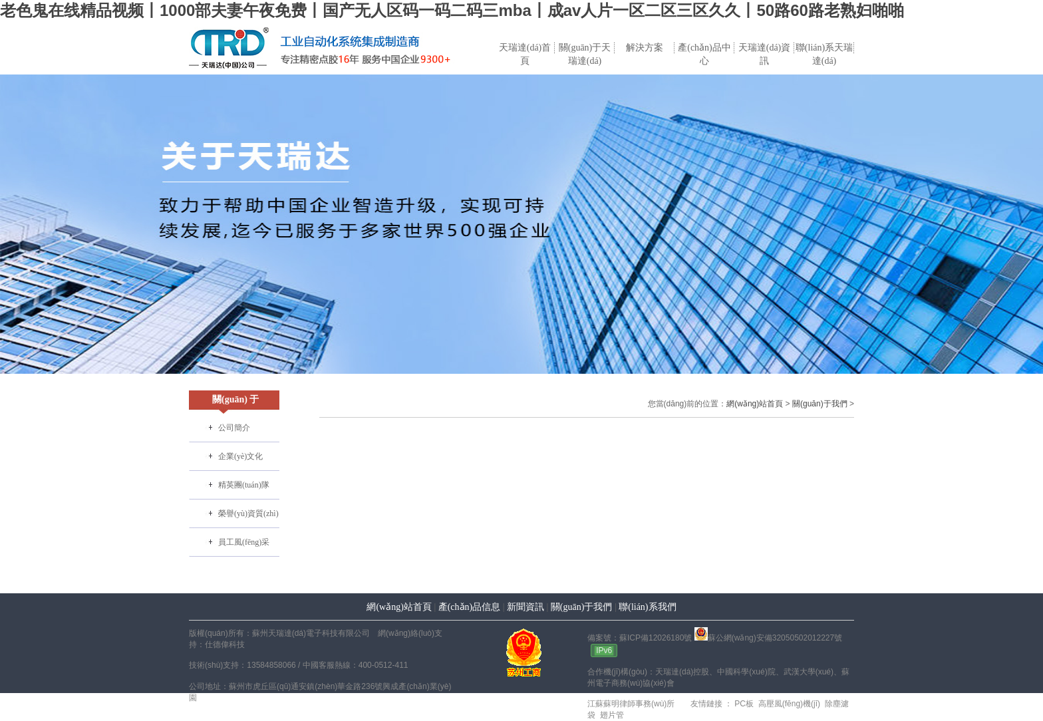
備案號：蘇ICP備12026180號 (639, 638)
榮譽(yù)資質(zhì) (248, 513)
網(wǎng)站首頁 (754, 403)
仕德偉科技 (225, 644)
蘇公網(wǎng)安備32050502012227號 (768, 638)
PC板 (743, 703)
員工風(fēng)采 (243, 542)
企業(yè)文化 (240, 456)
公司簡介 (234, 427)
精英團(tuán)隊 (243, 485)
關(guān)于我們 (819, 403)
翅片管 (610, 715)
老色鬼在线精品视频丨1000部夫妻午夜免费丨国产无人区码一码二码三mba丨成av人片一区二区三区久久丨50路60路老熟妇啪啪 (452, 10)
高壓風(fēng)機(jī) (788, 703)
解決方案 (644, 48)
